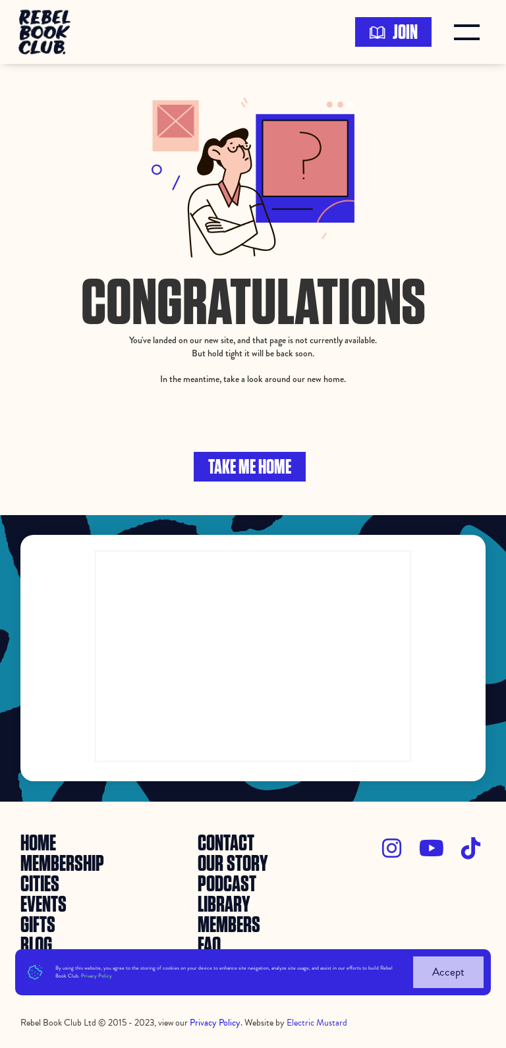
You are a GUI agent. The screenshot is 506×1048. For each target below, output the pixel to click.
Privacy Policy (96, 976)
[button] (470, 32)
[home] (48, 32)
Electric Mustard (317, 1023)
